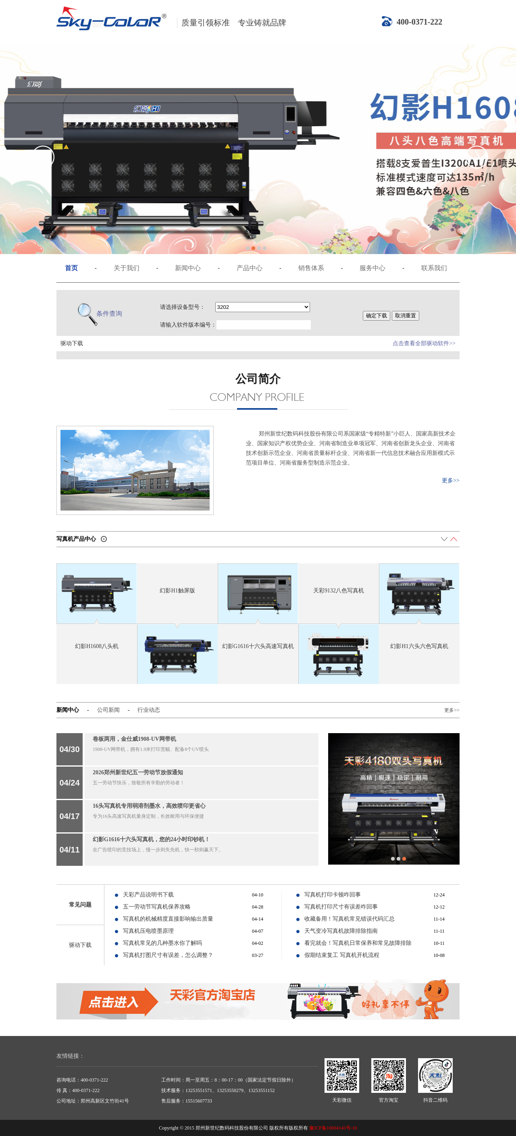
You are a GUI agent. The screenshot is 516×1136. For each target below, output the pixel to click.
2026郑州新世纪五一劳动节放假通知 (138, 772)
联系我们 (434, 268)
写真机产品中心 (76, 539)
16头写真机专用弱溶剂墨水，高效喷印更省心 (149, 806)
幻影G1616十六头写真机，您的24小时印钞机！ (151, 839)
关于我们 (126, 268)
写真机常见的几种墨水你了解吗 (162, 943)
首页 (71, 268)
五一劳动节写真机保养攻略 (157, 907)
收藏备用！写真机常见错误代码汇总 (349, 919)
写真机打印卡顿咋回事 (332, 895)
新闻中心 (188, 268)
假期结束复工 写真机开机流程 (341, 955)
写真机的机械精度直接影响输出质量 (168, 919)
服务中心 (372, 268)
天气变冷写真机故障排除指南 (341, 931)
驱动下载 (80, 945)
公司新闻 (108, 710)
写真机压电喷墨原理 (148, 931)
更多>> (451, 480)
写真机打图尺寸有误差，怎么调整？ (168, 955)
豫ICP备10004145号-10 (333, 1128)
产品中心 (249, 268)
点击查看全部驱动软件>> (424, 343)
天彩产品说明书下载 (148, 895)
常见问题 (80, 905)
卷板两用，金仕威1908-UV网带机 (134, 739)
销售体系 (311, 268)
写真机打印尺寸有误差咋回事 (341, 907)
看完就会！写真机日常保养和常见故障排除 (358, 943)
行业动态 (148, 710)
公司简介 (258, 379)
